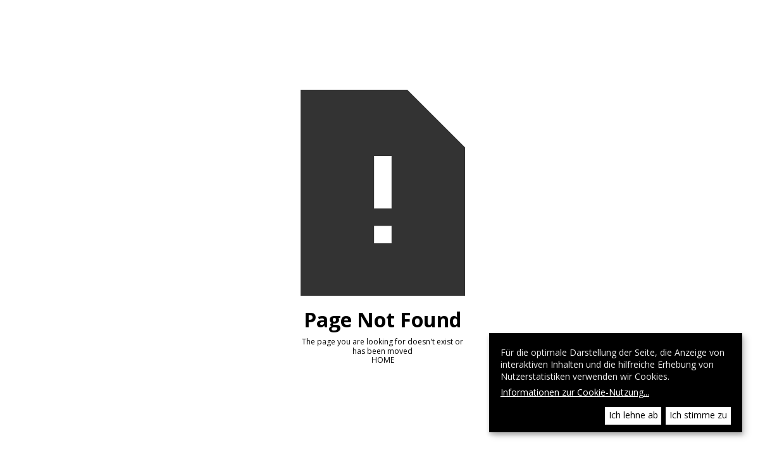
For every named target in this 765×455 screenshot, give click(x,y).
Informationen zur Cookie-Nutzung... (575, 392)
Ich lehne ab (633, 415)
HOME (382, 360)
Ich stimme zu (698, 415)
